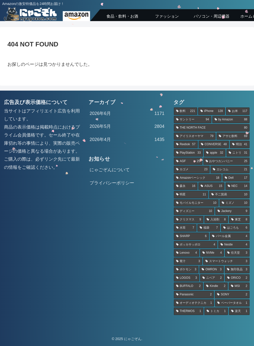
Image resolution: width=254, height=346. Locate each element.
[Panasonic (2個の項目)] (194, 294)
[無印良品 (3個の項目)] (237, 269)
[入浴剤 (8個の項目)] (216, 219)
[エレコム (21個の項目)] (230, 169)
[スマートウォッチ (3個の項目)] (226, 261)
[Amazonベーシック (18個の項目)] (198, 178)
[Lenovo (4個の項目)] (186, 253)
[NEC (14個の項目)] (237, 186)
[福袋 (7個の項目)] (208, 228)
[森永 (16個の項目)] (186, 186)
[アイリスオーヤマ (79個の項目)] (195, 136)
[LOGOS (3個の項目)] (186, 278)
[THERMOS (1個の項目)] (188, 311)
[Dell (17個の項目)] (236, 178)
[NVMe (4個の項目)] (212, 253)
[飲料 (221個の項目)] (185, 111)
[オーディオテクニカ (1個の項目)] (194, 303)
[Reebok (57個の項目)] (186, 144)
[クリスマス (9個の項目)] (188, 219)
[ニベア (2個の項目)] (212, 278)
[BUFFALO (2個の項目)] (188, 286)
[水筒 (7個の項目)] (185, 228)
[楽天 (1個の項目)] (239, 311)
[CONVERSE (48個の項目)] (214, 144)
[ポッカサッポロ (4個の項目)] (196, 244)
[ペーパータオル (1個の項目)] (232, 303)
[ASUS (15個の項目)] (211, 186)
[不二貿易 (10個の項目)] (229, 194)
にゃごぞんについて (110, 169)
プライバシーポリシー (112, 182)
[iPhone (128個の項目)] (211, 111)
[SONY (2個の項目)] (232, 294)
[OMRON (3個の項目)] (211, 269)
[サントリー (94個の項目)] (192, 119)
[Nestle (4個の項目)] (234, 244)
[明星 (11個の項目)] (191, 194)
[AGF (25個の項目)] (188, 161)
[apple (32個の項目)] (214, 153)
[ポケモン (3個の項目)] (186, 269)
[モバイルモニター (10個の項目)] (196, 203)
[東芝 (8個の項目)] (239, 219)
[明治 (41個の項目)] (240, 144)
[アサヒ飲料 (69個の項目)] (233, 136)
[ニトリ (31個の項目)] (238, 153)
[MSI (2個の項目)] (239, 286)
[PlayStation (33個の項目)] (188, 153)
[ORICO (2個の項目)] (237, 278)
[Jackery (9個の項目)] (232, 211)
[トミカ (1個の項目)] (216, 311)
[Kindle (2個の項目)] (216, 286)
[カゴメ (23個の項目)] (192, 169)
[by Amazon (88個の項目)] (231, 119)
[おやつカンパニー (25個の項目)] (226, 161)
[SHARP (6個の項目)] (191, 236)
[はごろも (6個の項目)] (235, 228)
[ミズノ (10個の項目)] (235, 203)
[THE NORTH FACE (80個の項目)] (212, 128)
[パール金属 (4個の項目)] (230, 236)
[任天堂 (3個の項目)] (237, 253)
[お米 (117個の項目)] (238, 111)
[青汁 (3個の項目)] (188, 261)
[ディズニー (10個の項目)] (194, 211)
